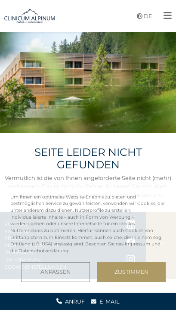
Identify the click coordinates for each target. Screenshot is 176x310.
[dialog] (88, 237)
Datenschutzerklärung (43, 251)
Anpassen (55, 272)
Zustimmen (131, 272)
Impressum (137, 244)
